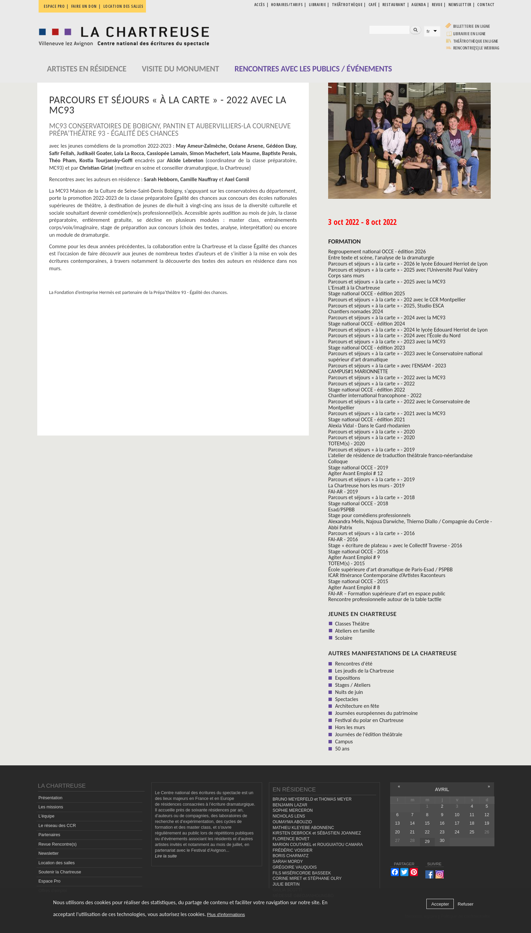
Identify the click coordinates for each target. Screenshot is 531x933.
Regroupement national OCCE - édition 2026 (377, 251)
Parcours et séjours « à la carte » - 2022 (371, 383)
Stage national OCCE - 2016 (358, 551)
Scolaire (343, 638)
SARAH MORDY (288, 861)
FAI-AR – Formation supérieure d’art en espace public (386, 593)
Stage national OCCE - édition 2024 (366, 323)
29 (427, 841)
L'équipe (46, 816)
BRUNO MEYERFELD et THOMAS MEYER (312, 799)
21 (412, 832)
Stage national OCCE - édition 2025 (366, 293)
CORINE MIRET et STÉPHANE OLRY (307, 878)
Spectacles (346, 699)
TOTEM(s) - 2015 (346, 563)
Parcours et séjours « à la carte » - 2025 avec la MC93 (386, 281)
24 (456, 832)
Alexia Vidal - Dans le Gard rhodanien (369, 425)
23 (442, 832)
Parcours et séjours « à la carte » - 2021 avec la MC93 (386, 413)
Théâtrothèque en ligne (475, 41)
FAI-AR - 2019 (343, 491)
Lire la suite (166, 856)
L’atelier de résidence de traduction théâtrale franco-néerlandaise (400, 455)
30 (442, 840)
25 (471, 832)
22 (427, 832)
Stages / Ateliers (352, 685)
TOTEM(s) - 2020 (346, 443)
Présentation (50, 798)
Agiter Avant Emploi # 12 (355, 473)
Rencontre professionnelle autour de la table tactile (384, 599)
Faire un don (84, 6)
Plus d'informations (226, 914)
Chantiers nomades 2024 (355, 311)
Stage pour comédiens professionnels (369, 515)
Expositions (347, 678)
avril (442, 789)
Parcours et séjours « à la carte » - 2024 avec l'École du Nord (394, 335)
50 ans (342, 748)
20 (397, 832)
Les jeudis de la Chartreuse (364, 670)
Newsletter (48, 853)
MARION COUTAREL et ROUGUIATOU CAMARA (318, 844)
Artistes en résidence (87, 68)
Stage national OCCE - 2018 (358, 503)
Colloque (338, 461)
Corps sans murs (346, 275)
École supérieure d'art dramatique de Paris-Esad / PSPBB (390, 569)
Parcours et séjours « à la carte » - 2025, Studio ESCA (386, 305)
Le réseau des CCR (57, 825)
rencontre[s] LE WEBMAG (476, 48)
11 (471, 814)
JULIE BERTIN (286, 884)
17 (456, 823)
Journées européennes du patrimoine (376, 713)
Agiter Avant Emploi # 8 (354, 587)
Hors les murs (350, 727)
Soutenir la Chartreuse (59, 872)
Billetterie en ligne (471, 26)
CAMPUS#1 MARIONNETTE (358, 371)
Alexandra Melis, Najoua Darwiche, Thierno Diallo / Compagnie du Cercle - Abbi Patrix (410, 524)
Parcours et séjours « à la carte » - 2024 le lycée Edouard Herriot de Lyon (408, 329)
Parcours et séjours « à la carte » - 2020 (371, 431)
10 (456, 814)
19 (487, 823)
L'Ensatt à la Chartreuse (354, 287)
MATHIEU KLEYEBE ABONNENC (303, 827)
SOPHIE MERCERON (293, 810)
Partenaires (49, 834)
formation (344, 241)
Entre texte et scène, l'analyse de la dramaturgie (381, 257)
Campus (344, 741)
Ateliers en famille (355, 631)
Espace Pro (49, 881)
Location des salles (123, 6)
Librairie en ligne (469, 34)
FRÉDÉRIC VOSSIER (293, 850)
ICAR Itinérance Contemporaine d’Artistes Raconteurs (386, 575)
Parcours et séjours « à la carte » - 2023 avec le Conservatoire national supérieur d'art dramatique (405, 356)
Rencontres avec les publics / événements (313, 68)
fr (428, 31)
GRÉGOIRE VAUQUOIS (295, 867)
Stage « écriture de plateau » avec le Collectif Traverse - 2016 (395, 545)
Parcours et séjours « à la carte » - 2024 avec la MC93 (386, 317)
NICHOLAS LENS (289, 816)
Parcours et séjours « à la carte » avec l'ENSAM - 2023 (387, 365)
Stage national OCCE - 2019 (358, 467)
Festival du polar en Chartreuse (369, 720)
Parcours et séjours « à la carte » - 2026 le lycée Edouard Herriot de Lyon (408, 263)
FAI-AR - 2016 (343, 539)
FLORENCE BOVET (291, 838)
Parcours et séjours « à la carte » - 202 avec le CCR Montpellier (397, 299)
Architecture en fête (357, 706)
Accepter (440, 904)
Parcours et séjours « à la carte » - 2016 (371, 533)
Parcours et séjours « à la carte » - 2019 (371, 449)
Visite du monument (180, 68)
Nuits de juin (349, 692)
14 (412, 823)
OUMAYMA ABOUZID (292, 822)
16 (442, 823)
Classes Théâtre (352, 623)
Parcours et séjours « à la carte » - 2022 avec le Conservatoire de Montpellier (399, 404)
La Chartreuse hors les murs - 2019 (366, 485)
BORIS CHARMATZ (291, 855)
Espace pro (54, 6)
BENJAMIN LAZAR (290, 805)
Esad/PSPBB (341, 509)
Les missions (50, 807)
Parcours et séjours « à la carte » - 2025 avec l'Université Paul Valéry (402, 270)
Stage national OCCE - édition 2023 (366, 347)
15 (427, 823)
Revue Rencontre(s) (57, 844)
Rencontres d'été (353, 663)
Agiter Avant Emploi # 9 (354, 557)
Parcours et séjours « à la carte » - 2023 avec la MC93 (386, 341)
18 (471, 823)
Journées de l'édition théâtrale (368, 734)
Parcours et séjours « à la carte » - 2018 (371, 497)
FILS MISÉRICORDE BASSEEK (302, 873)
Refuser (466, 904)
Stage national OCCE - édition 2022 (366, 389)
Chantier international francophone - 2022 (374, 395)
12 (487, 814)
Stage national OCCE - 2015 (358, 581)
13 (397, 823)
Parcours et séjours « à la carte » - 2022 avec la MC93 (386, 377)
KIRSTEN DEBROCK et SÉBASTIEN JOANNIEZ (317, 833)
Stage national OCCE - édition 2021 (366, 419)
